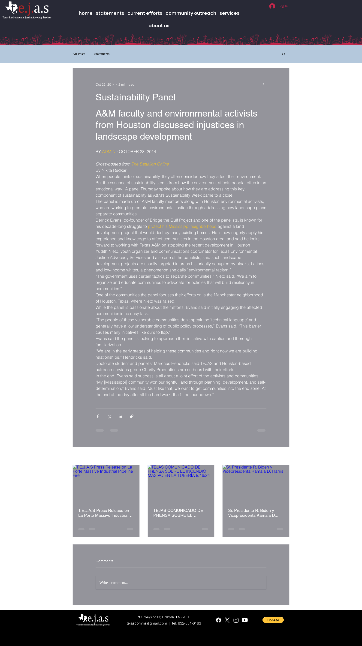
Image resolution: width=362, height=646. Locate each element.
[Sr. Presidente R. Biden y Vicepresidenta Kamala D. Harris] (256, 483)
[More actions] (263, 84)
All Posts (78, 54)
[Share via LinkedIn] (120, 416)
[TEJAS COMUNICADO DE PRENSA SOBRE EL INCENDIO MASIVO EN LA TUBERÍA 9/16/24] (181, 483)
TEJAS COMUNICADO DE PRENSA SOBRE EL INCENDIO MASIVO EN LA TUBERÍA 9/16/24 (178, 513)
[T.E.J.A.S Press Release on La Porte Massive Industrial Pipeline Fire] (106, 483)
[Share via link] (132, 416)
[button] (283, 54)
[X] (227, 620)
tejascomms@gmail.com (147, 623)
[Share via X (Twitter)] (109, 416)
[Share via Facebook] (98, 416)
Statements (102, 54)
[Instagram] (236, 620)
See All (284, 456)
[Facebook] (218, 620)
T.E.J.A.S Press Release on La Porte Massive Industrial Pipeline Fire (103, 513)
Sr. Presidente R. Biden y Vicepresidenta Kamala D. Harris (252, 513)
